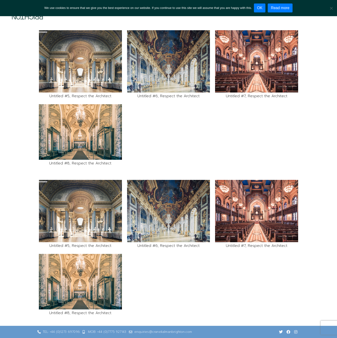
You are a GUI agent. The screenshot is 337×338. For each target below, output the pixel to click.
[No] (331, 8)
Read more (280, 8)
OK (260, 8)
